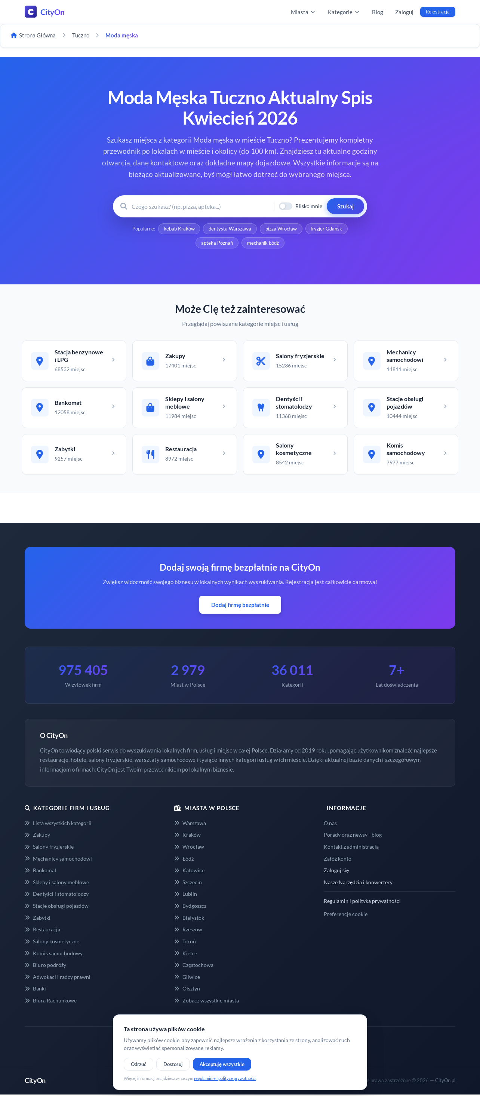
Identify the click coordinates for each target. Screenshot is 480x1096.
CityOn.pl (445, 1081)
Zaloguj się (336, 871)
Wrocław (189, 848)
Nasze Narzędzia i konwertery (358, 883)
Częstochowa (193, 966)
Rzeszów (188, 931)
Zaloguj (404, 12)
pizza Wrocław (281, 229)
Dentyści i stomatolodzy (57, 895)
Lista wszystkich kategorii (58, 824)
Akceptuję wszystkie (222, 1064)
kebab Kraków (178, 229)
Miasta (303, 12)
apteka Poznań (217, 243)
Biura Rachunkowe (51, 1001)
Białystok (189, 919)
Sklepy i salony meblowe (57, 883)
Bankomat (40, 871)
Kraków (187, 836)
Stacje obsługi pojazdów (57, 907)
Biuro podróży (45, 966)
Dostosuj (173, 1064)
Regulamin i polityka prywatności (362, 902)
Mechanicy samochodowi (58, 860)
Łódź (184, 860)
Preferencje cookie (345, 915)
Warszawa (190, 824)
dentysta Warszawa (230, 229)
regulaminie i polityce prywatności (225, 1078)
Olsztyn (187, 990)
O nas (330, 824)
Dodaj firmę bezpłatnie (240, 606)
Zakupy (37, 836)
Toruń (185, 942)
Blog (377, 12)
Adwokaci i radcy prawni (57, 978)
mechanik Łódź (263, 243)
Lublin (185, 895)
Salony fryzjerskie (49, 848)
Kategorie (344, 12)
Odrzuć (138, 1064)
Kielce (185, 954)
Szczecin (188, 883)
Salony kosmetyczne (52, 942)
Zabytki (37, 919)
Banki (35, 990)
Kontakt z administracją (351, 848)
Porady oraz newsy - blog (353, 836)
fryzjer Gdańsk (326, 229)
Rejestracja (438, 12)
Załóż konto (337, 860)
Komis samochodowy (54, 954)
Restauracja (42, 931)
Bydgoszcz (190, 907)
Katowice (189, 871)
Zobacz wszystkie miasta (206, 1001)
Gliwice (187, 978)
